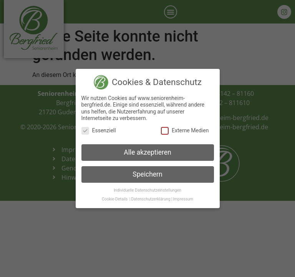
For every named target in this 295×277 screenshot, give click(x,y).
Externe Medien (185, 130)
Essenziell (98, 130)
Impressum (183, 199)
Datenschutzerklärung (150, 199)
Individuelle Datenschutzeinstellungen (147, 190)
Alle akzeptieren (147, 152)
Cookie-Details (115, 199)
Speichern (147, 174)
